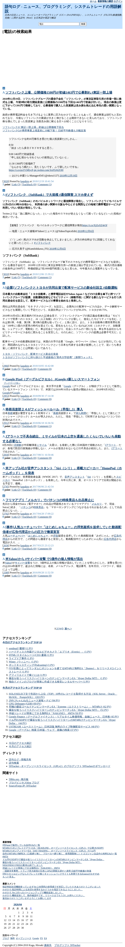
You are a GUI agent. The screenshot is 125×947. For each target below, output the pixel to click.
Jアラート (110, 445)
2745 (5, 486)
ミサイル (42, 445)
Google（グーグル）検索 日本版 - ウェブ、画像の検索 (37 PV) (43, 730)
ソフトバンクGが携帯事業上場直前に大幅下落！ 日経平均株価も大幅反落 (44, 130)
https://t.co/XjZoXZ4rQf (94, 225)
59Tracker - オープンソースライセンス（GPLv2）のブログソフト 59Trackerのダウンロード (59, 766)
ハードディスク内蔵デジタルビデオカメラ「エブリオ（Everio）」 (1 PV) (50, 651)
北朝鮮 (18, 445)
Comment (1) (45, 184)
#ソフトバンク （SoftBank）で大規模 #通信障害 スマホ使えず (49, 194)
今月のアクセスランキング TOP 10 (22, 687)
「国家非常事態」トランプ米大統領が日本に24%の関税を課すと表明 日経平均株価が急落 (47, 871)
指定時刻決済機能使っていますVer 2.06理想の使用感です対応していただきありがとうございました (52, 887)
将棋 (10, 413)
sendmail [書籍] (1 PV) (21, 648)
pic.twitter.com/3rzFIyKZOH (48, 170)
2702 (5, 513)
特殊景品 (38, 507)
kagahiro (24, 181)
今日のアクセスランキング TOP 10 (22, 642)
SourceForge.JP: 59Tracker (22, 785)
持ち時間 (81, 413)
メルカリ (97, 504)
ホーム (93, 1)
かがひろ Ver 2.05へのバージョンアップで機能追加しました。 (33, 892)
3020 (5, 181)
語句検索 (14, 762)
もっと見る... (9, 877)
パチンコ (26, 507)
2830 (5, 454)
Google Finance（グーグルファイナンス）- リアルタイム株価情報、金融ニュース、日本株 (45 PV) (64, 716)
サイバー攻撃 (22, 562)
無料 (12, 938)
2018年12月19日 (68, 175)
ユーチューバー (16, 535)
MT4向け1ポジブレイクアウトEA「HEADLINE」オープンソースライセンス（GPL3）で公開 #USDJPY (53, 848)
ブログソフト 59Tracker (67, 945)
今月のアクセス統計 (20, 746)
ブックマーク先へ (12, 383)
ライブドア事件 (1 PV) (21, 658)
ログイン (118, 1)
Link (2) (16, 426)
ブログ (6, 938)
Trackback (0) (29, 184)
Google (6, 386)
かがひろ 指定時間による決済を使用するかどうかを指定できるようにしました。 (43, 889)
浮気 (55, 535)
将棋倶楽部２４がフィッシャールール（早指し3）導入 (44, 409)
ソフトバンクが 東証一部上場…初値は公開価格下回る (33, 127)
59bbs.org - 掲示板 (19, 779)
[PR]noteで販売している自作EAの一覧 (21, 845)
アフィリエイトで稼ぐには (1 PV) (28, 675)
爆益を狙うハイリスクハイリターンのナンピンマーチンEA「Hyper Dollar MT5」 (42, 862)
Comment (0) (45, 369)
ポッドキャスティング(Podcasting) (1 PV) (31, 665)
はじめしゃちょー (38, 535)
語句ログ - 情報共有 (20, 759)
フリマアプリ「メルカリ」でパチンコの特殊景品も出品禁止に (49, 500)
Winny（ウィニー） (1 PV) (23, 661)
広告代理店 (110, 539)
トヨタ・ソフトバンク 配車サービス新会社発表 (30, 354)
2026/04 (18, 904)
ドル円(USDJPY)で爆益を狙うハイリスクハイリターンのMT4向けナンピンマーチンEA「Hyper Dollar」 (53, 859)
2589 (5, 572)
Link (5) (16, 277)
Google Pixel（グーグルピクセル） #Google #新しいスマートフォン (52, 379)
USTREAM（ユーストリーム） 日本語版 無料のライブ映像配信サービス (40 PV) (54, 726)
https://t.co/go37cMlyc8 (21, 170)
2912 (5, 423)
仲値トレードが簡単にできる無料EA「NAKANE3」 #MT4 (31, 868)
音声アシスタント (75, 476)
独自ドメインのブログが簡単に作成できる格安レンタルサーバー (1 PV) (49, 681)
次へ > (68, 628)
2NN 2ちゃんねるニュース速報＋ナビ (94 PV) (34, 700)
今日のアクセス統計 (20, 743)
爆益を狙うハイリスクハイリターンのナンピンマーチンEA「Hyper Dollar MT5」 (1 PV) (58, 678)
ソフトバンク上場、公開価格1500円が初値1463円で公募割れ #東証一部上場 (58, 92)
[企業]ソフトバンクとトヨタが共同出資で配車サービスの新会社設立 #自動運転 (61, 287)
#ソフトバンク (42, 243)
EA (45, 938)
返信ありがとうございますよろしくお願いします (27, 898)
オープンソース (23, 938)
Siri (89, 476)
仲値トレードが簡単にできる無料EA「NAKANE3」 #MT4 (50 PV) (46, 713)
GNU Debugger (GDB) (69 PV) (25, 703)
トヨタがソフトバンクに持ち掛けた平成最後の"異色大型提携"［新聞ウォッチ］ (48, 357)
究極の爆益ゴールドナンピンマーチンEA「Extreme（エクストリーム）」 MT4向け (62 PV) (60, 706)
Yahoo (8, 562)
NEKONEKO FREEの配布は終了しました (23, 865)
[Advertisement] (62, 59)
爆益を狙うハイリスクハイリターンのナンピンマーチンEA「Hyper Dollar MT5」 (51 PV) (58, 710)
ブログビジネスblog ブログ (24, 782)
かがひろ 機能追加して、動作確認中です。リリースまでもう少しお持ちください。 (44, 895)
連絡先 (48, 945)
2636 (5, 545)
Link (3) (16, 184)
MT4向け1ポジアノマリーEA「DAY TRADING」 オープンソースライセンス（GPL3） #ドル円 (49, 851)
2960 (5, 366)
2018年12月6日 (86, 231)
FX (41, 938)
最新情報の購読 (105, 1)
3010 (5, 274)
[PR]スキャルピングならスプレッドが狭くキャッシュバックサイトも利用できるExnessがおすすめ (51, 874)
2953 (5, 396)
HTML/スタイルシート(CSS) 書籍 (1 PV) (31, 655)
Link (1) (16, 548)
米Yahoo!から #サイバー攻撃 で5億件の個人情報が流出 (44, 559)
